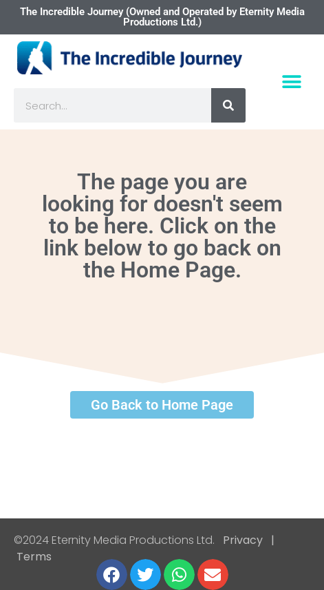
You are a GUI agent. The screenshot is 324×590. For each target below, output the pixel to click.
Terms (33, 557)
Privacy (243, 540)
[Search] (228, 105)
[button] (291, 82)
